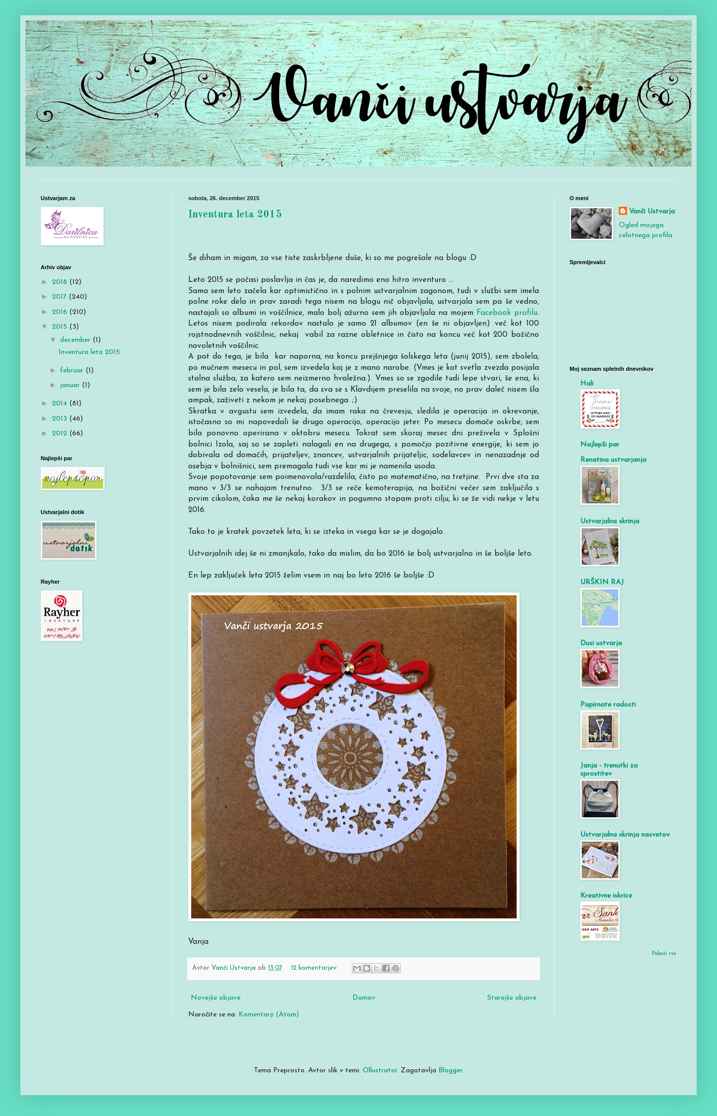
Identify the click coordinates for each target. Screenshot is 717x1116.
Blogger (450, 1070)
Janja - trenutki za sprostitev (609, 770)
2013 (60, 419)
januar (71, 385)
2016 (60, 312)
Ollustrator (380, 1070)
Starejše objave (511, 998)
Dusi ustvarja (601, 643)
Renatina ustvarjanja (613, 460)
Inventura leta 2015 (235, 215)
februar (72, 370)
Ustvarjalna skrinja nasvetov (625, 835)
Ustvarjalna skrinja (609, 521)
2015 (60, 327)
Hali (586, 384)
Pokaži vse (664, 953)
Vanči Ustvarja (652, 211)
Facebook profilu (506, 313)
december (76, 340)
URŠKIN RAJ (602, 582)
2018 (60, 282)
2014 (60, 403)
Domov (363, 998)
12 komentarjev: (315, 968)
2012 (60, 433)
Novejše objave (216, 998)
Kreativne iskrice (606, 896)
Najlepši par (599, 445)
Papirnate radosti (608, 705)
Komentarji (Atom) (268, 1014)
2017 (60, 297)
